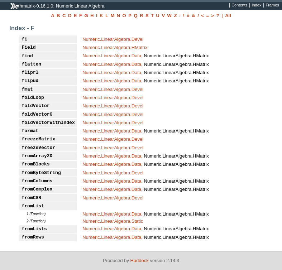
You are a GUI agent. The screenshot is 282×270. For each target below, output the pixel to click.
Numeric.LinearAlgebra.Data (111, 55)
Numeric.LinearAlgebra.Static (112, 221)
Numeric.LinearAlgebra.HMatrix (114, 47)
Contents (239, 5)
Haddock (139, 260)
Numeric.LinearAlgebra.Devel (112, 39)
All (228, 15)
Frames (272, 5)
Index (256, 5)
